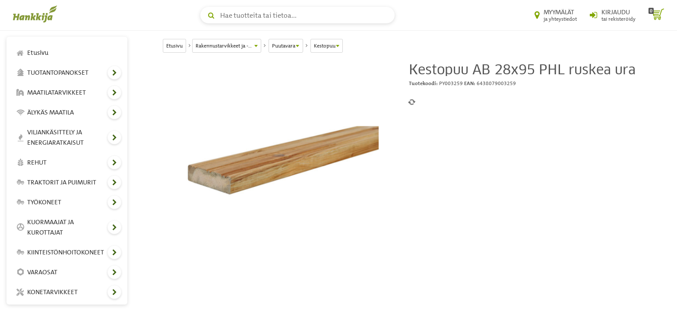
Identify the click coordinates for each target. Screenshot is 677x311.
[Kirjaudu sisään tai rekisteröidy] (613, 15)
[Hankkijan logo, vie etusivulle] (36, 13)
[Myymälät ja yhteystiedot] (556, 15)
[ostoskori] (656, 15)
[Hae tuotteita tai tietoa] (297, 15)
